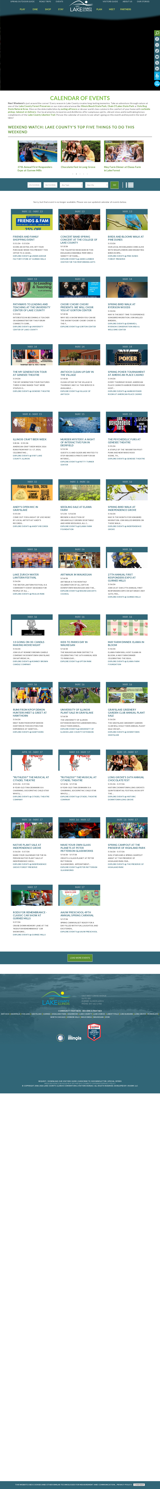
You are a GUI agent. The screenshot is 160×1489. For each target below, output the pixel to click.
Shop (48, 9)
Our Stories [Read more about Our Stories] (143, 1)
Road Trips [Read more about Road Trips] (45, 1)
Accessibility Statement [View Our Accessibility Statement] (90, 1083)
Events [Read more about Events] (59, 1)
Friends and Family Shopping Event (26, 237)
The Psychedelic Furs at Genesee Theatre (124, 440)
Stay (60, 9)
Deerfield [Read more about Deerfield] (15, 1013)
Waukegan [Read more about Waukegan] (98, 1016)
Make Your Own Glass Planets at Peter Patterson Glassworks (77, 847)
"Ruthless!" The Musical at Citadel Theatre (31, 778)
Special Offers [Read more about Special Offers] (115, 1080)
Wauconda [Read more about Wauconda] (86, 1016)
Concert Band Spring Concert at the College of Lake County (79, 238)
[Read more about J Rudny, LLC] (132, 1085)
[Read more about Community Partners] (69, 1010)
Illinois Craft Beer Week (29, 438)
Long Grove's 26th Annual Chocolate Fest (126, 778)
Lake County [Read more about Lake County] (85, 1013)
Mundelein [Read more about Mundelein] (153, 1013)
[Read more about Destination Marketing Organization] (60, 1042)
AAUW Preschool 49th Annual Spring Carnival (77, 913)
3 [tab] (80, 173)
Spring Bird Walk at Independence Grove (122, 508)
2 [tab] (76, 173)
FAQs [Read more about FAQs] (63, 1083)
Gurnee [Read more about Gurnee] (46, 1013)
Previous (13, 151)
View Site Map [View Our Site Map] (73, 1083)
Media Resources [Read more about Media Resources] (52, 1083)
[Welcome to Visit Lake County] (83, 10)
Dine (35, 9)
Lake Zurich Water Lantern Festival (26, 575)
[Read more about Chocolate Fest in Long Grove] (72, 154)
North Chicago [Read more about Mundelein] (57, 1016)
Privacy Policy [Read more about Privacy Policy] (124, 1485)
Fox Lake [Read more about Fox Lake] (26, 1013)
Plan (99, 9)
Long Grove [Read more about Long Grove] (140, 1013)
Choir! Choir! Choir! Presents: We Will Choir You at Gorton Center (77, 306)
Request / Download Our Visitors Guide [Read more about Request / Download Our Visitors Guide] (57, 1080)
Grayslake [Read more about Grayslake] (36, 1013)
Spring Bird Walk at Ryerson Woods (121, 305)
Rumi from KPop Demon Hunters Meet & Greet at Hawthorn (30, 711)
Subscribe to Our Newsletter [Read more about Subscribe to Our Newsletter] (92, 1080)
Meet (112, 9)
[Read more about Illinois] (74, 1042)
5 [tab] (87, 173)
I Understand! (139, 1485)
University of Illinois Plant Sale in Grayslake (77, 710)
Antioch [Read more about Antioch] (5, 1013)
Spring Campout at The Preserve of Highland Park (126, 845)
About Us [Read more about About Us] (127, 1)
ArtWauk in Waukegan (76, 573)
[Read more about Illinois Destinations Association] (94, 1042)
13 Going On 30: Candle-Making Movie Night (29, 643)
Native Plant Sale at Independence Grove (27, 845)
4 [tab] (83, 173)
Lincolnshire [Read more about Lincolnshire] (126, 1013)
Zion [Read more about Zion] (107, 1016)
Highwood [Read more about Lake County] (73, 1013)
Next (146, 151)
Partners (125, 9)
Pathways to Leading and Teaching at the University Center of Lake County (31, 306)
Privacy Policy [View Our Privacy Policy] (109, 1083)
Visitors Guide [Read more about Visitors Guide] (110, 1)
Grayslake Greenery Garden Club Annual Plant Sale (126, 711)
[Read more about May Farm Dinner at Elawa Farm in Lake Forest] (114, 156)
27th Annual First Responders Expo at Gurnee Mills (122, 576)
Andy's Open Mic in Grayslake (25, 508)
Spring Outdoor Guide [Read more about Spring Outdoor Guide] (22, 1)
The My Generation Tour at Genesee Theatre (30, 372)
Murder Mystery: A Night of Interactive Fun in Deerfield (78, 441)
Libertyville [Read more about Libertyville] (113, 1013)
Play (22, 9)
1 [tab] (73, 173)
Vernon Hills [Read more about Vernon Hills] (73, 1016)
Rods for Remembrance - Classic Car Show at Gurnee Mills (30, 914)
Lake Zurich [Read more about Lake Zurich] (99, 1013)
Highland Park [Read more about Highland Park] (59, 1013)
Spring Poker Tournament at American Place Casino (126, 372)
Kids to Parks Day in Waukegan (74, 643)
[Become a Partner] (92, 1010)
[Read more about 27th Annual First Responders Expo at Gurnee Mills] (30, 156)
